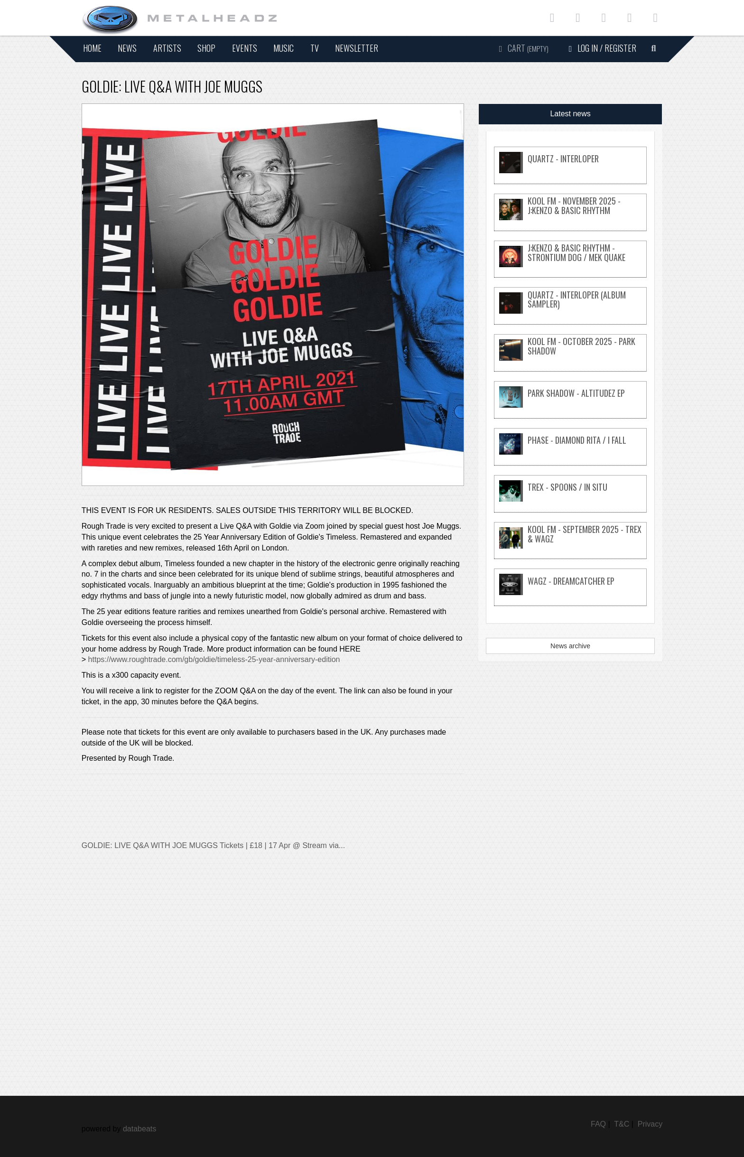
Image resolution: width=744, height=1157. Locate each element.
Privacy (650, 1124)
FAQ (598, 1124)
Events (244, 48)
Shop (206, 48)
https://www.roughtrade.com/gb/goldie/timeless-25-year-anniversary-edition (214, 659)
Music (283, 48)
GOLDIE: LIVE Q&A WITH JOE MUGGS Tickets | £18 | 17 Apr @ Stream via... (213, 845)
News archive (570, 646)
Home (92, 48)
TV (314, 48)
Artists (167, 48)
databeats (139, 1129)
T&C (621, 1124)
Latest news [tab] (570, 114)
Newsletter (356, 48)
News (127, 48)
